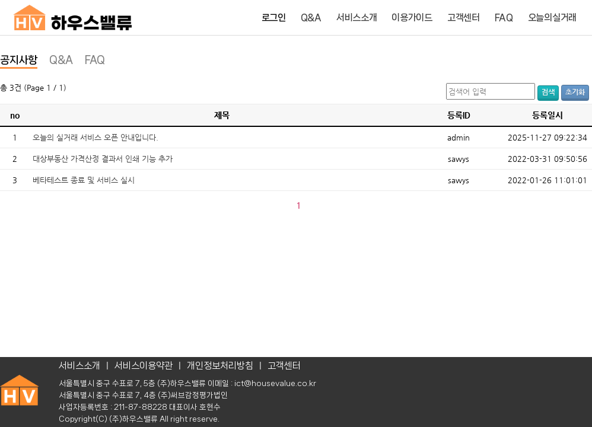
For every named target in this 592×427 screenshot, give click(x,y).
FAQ (504, 17)
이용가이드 (412, 17)
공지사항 (18, 60)
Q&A (311, 17)
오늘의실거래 (552, 17)
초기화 (575, 92)
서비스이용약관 (143, 366)
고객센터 (463, 17)
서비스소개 (356, 17)
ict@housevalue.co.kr (275, 383)
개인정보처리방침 (220, 366)
